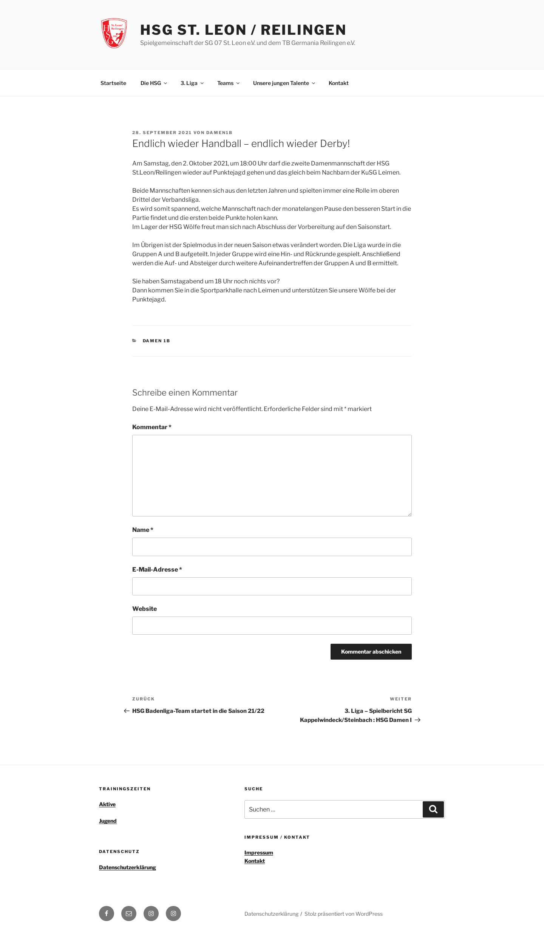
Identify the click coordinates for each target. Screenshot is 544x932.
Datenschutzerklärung (127, 867)
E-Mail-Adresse (157, 569)
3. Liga (193, 83)
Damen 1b (157, 340)
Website (144, 608)
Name (142, 529)
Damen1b (219, 132)
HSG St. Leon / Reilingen (243, 30)
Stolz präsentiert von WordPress (343, 913)
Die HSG (154, 83)
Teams (229, 83)
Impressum (258, 852)
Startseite (113, 83)
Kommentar (152, 427)
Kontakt (339, 83)
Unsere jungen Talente (284, 83)
